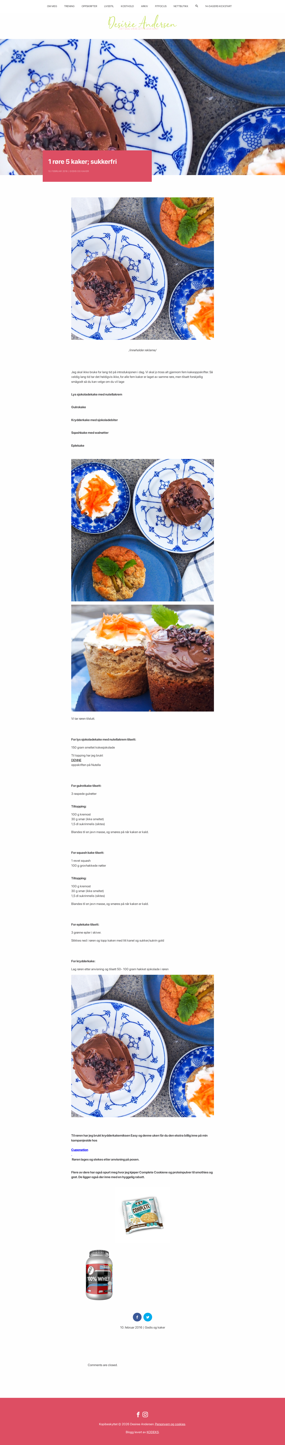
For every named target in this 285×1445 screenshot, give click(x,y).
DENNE (76, 760)
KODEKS (153, 1432)
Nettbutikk (181, 6)
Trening (69, 6)
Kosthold (127, 6)
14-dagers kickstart (218, 6)
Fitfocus (160, 6)
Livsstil (109, 6)
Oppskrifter (89, 6)
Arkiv (144, 6)
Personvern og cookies (170, 1424)
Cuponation (79, 1150)
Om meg (52, 6)
